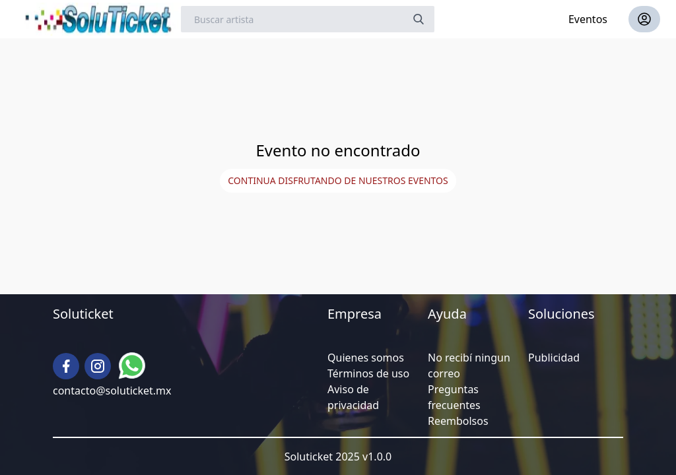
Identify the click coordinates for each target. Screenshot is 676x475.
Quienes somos (365, 357)
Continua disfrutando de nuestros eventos (338, 180)
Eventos (587, 19)
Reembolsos (458, 421)
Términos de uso (368, 373)
